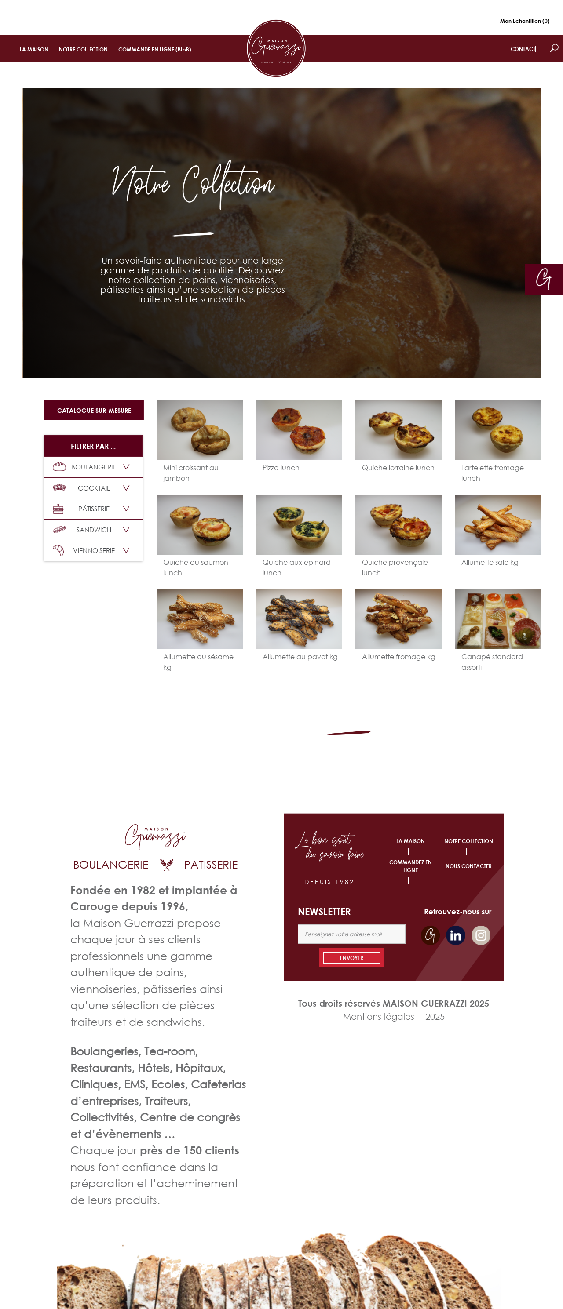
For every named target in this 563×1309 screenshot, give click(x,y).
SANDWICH (82, 529)
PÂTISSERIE (81, 508)
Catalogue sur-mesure (94, 410)
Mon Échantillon (525, 21)
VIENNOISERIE (84, 550)
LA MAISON (34, 49)
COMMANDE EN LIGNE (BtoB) (154, 49)
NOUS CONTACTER (469, 866)
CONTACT (523, 49)
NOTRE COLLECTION (83, 49)
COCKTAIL (81, 488)
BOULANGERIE (84, 466)
